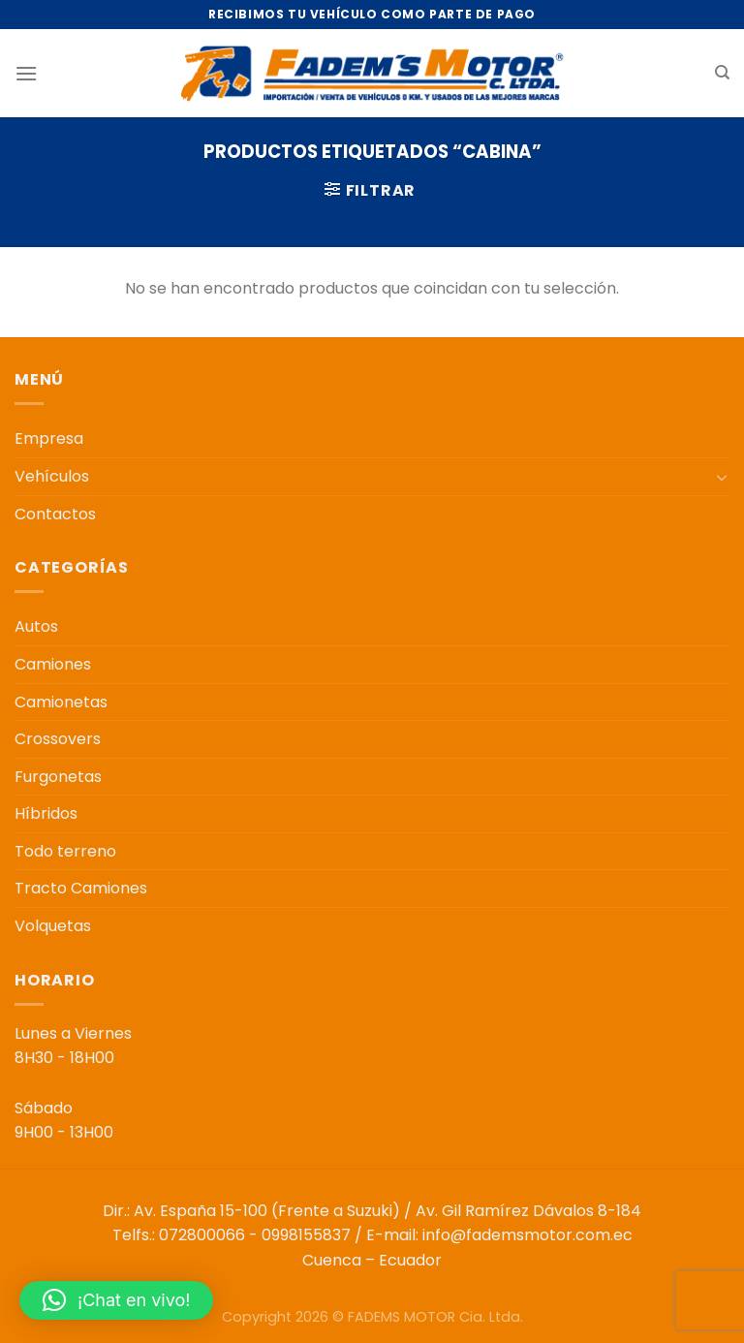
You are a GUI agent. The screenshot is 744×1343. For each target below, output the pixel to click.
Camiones (53, 664)
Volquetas (53, 926)
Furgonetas (58, 776)
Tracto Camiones (81, 888)
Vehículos (52, 476)
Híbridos (46, 813)
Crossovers (58, 739)
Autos (36, 626)
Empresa (49, 438)
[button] (116, 1300)
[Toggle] (721, 476)
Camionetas (61, 702)
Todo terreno (65, 851)
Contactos (55, 514)
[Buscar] (722, 72)
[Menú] (26, 73)
